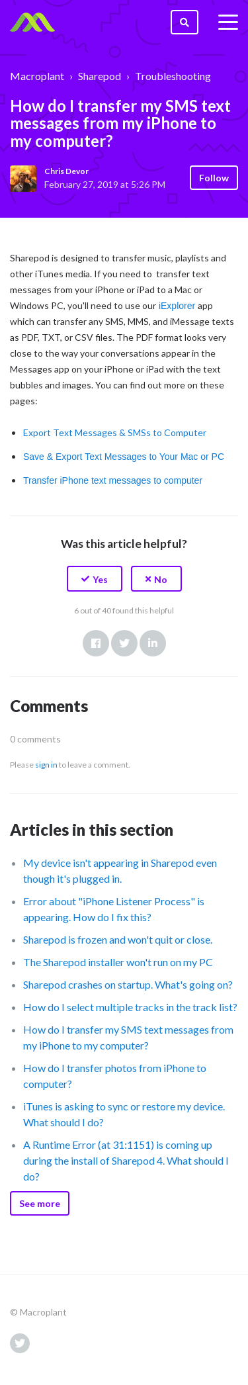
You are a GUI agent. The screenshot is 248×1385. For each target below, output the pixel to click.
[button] (94, 579)
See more (39, 1203)
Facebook (96, 643)
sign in (46, 765)
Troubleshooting (173, 75)
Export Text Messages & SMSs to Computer (114, 432)
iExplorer (177, 305)
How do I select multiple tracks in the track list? (130, 1007)
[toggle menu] (228, 22)
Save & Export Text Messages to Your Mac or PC (123, 456)
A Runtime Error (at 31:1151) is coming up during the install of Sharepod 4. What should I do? (126, 1160)
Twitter (124, 643)
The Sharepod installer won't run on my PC (118, 962)
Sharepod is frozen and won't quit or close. (117, 939)
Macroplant (37, 75)
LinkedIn (153, 643)
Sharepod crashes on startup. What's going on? (128, 984)
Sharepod (99, 75)
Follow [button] (214, 177)
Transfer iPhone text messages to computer (112, 480)
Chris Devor (66, 171)
